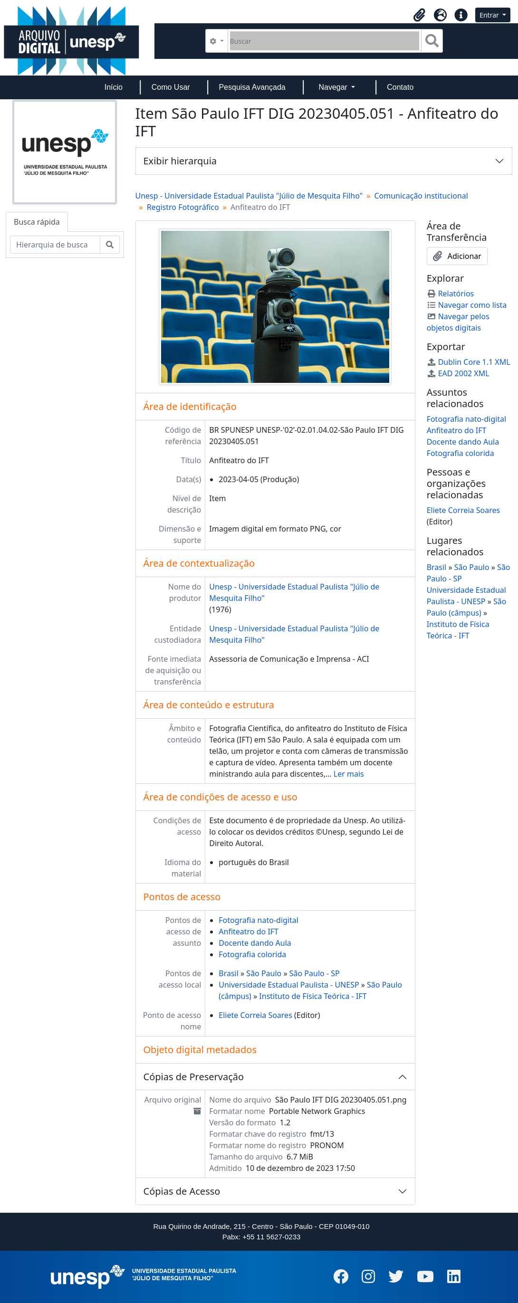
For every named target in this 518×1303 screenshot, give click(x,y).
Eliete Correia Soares (255, 1015)
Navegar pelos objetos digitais (458, 322)
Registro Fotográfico (183, 207)
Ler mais (349, 774)
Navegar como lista (467, 305)
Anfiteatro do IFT (248, 931)
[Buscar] (325, 41)
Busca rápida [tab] (37, 222)
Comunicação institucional (421, 195)
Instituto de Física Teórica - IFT (312, 996)
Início (114, 87)
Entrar (490, 14)
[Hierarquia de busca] (55, 245)
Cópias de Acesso (182, 1191)
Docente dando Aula (255, 943)
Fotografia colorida (252, 954)
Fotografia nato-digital (258, 920)
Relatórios (450, 293)
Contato (400, 87)
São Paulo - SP (314, 973)
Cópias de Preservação (194, 1076)
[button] (419, 15)
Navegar (333, 87)
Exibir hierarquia (180, 160)
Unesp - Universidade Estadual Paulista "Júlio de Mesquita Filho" (249, 195)
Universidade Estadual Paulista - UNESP (289, 985)
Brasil (229, 973)
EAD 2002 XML (458, 373)
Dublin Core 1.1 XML (468, 362)
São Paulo (263, 973)
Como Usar (171, 87)
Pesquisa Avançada (252, 87)
